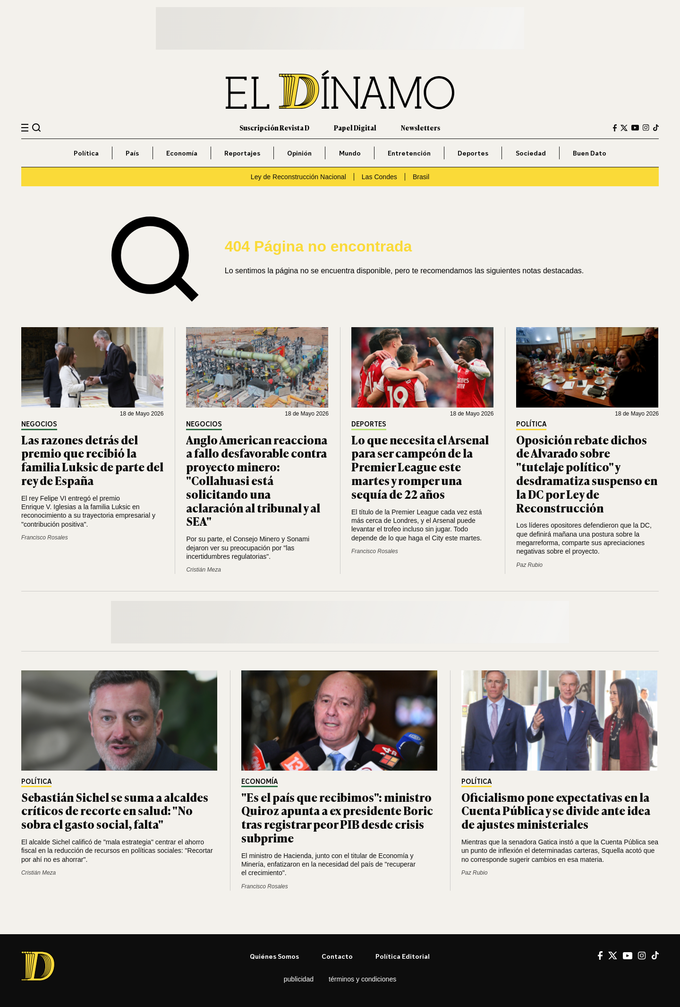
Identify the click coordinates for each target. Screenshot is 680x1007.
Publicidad (299, 979)
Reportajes (242, 153)
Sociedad (531, 153)
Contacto (337, 956)
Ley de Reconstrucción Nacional (298, 177)
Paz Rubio (529, 565)
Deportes (473, 153)
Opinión (299, 153)
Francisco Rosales (44, 537)
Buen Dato (589, 153)
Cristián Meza (203, 569)
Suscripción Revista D (274, 127)
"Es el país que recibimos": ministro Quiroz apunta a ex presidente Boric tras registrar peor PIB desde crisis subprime (337, 817)
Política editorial (402, 956)
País (132, 153)
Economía (181, 153)
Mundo (350, 153)
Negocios (39, 424)
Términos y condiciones (362, 979)
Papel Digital (355, 127)
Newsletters (420, 127)
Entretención (409, 153)
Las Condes (379, 177)
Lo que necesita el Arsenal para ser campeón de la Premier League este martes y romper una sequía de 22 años (420, 466)
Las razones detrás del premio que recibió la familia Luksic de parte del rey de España (92, 459)
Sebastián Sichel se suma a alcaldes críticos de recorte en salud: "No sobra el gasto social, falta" (114, 811)
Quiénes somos (274, 956)
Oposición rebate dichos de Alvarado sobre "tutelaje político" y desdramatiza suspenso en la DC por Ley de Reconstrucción (586, 473)
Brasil (421, 177)
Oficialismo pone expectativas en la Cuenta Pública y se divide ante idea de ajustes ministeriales (555, 811)
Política (86, 153)
